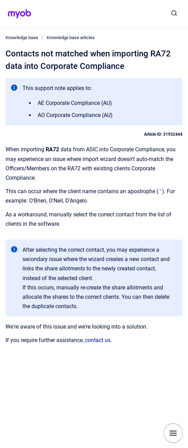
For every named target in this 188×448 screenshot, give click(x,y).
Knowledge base (22, 37)
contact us (98, 340)
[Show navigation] (173, 433)
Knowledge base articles (71, 37)
